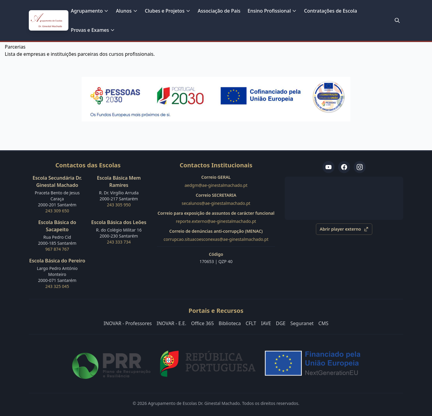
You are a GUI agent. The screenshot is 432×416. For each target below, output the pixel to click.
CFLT (251, 323)
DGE (281, 323)
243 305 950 (118, 205)
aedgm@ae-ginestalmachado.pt (216, 185)
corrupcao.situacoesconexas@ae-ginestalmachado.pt (216, 239)
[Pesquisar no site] (397, 20)
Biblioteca (230, 323)
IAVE (266, 323)
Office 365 (202, 323)
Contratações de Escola (330, 10)
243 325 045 (57, 286)
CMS (323, 323)
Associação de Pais (219, 10)
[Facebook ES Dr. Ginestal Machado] (344, 167)
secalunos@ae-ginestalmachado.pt (216, 203)
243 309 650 (57, 211)
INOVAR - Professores (128, 323)
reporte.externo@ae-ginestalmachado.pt (216, 221)
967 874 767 (57, 249)
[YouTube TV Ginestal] (328, 167)
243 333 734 (118, 242)
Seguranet (302, 323)
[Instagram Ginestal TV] (360, 167)
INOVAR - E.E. (171, 323)
